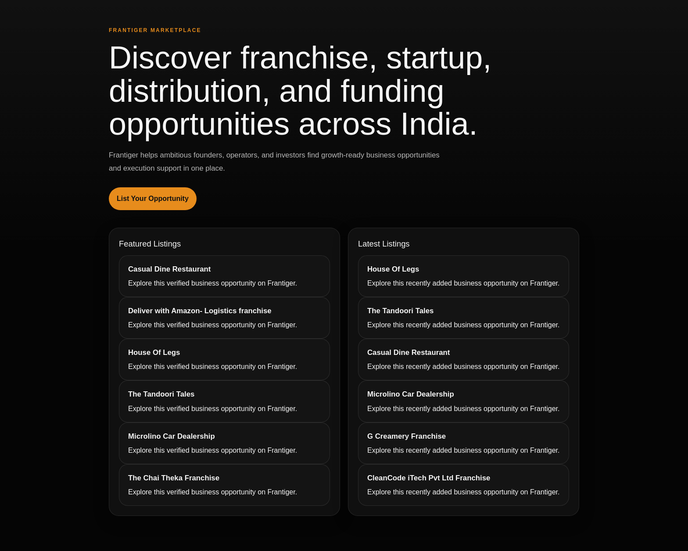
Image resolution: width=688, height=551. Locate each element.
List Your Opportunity (153, 198)
